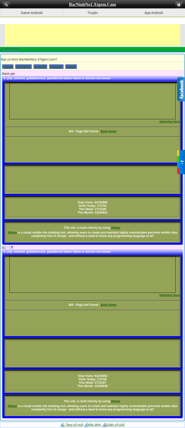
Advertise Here (169, 121)
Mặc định (92, 425)
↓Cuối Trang (10, 49)
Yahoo (7, 66)
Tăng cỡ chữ (71, 425)
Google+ (56, 66)
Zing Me (40, 66)
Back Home (108, 131)
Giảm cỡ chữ (114, 425)
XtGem (115, 227)
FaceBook (23, 66)
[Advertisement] (92, 35)
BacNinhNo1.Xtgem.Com (92, 4)
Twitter (71, 66)
